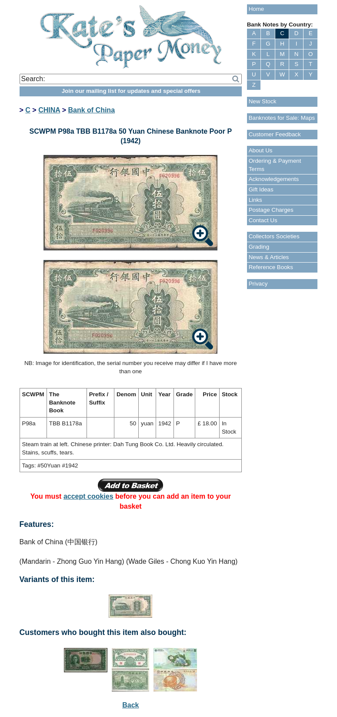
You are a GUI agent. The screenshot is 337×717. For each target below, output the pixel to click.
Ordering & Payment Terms (275, 165)
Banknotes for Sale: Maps (282, 118)
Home (256, 9)
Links (255, 200)
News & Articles (269, 257)
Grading (259, 246)
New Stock (263, 101)
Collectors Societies (274, 236)
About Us (261, 150)
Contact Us (263, 220)
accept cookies (88, 496)
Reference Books (271, 267)
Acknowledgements (274, 179)
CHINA (49, 110)
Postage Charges (271, 210)
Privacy (258, 283)
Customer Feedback (275, 134)
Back (130, 705)
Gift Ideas (261, 189)
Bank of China (91, 110)
